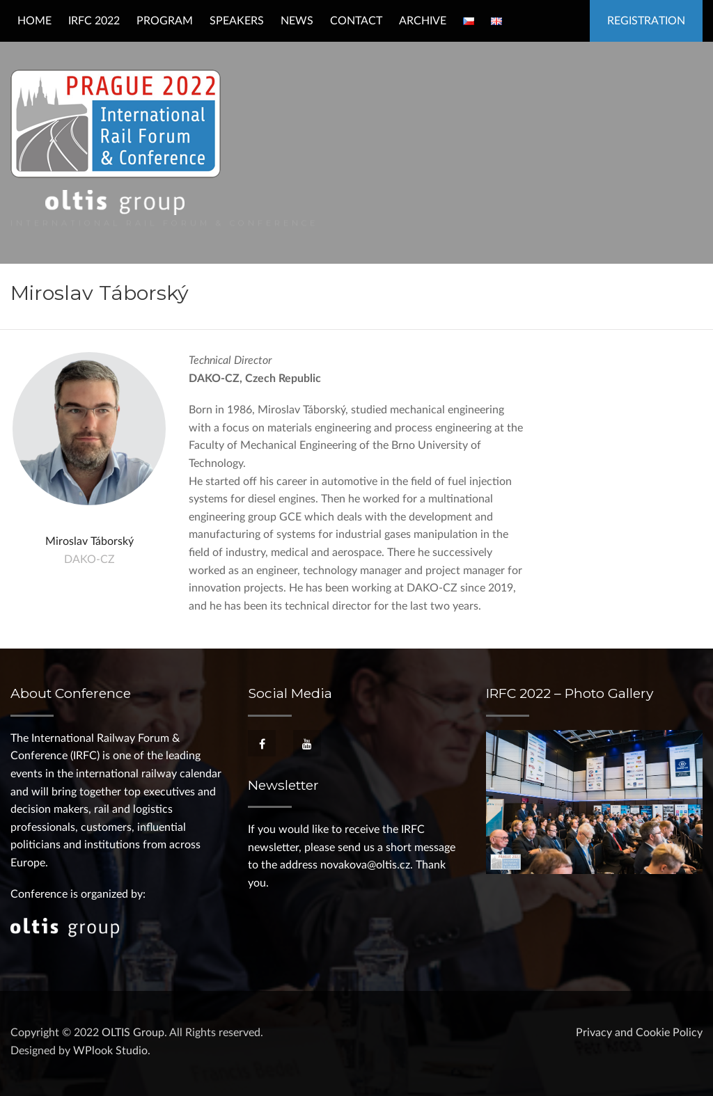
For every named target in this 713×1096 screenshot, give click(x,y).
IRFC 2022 (94, 20)
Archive (422, 20)
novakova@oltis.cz (365, 865)
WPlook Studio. (111, 1050)
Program (164, 20)
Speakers (237, 20)
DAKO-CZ (89, 559)
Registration (646, 20)
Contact (356, 20)
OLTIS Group (133, 1032)
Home (34, 20)
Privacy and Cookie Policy (639, 1032)
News (297, 20)
